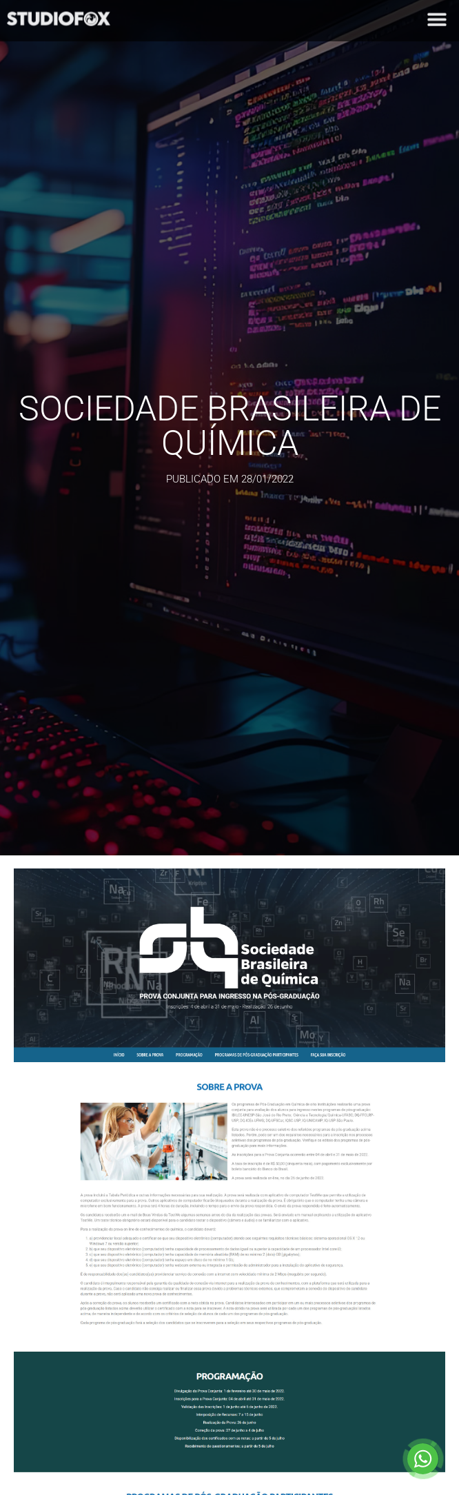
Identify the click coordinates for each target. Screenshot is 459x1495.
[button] (436, 16)
